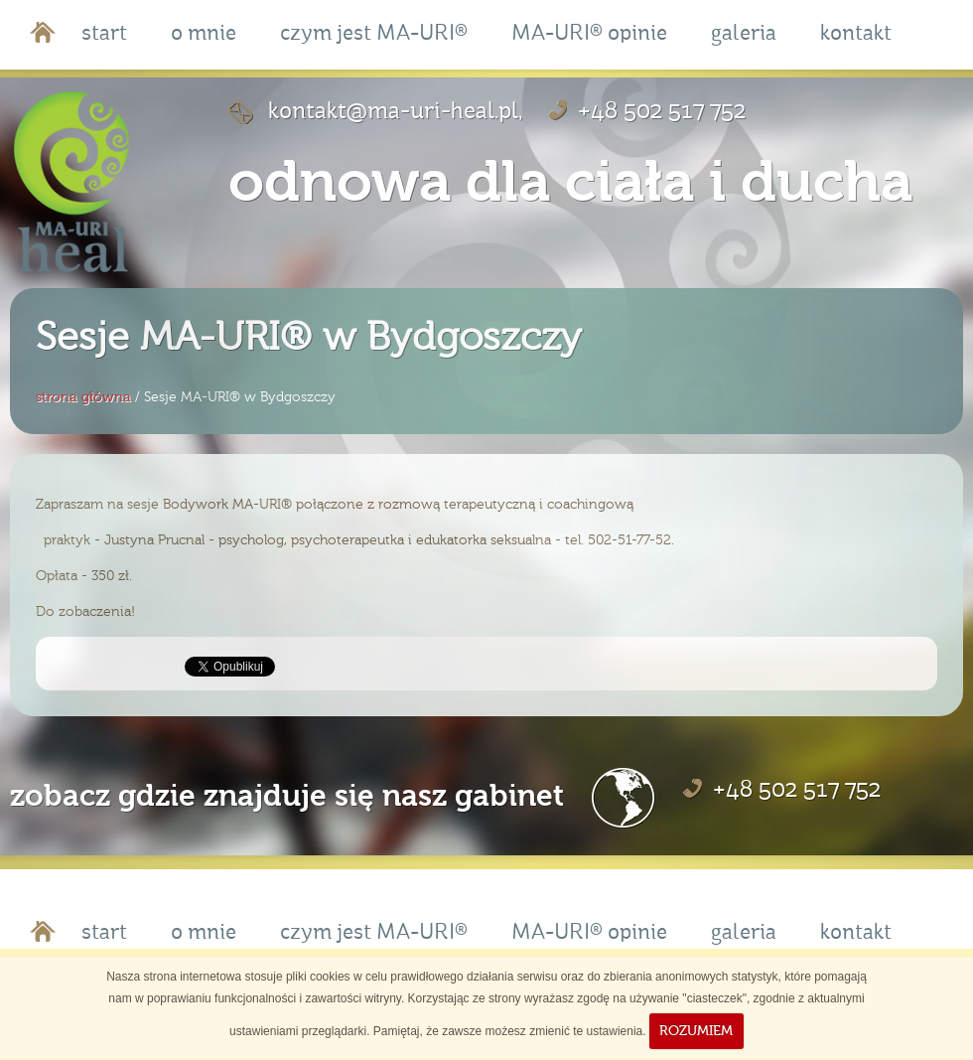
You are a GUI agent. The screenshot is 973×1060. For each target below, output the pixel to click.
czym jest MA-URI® (374, 35)
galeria (743, 35)
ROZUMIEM (696, 1030)
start (104, 35)
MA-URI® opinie (589, 35)
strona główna (83, 396)
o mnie (203, 35)
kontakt (856, 35)
